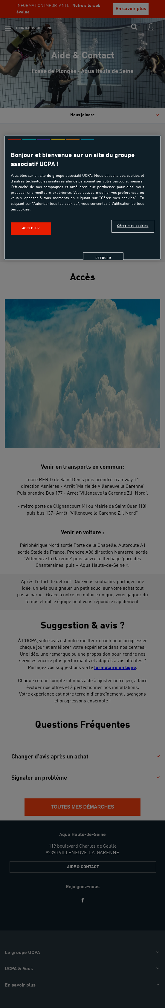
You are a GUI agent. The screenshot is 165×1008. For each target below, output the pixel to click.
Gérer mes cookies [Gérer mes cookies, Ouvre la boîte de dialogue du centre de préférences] (133, 226)
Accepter (31, 228)
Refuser (103, 258)
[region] (82, 197)
